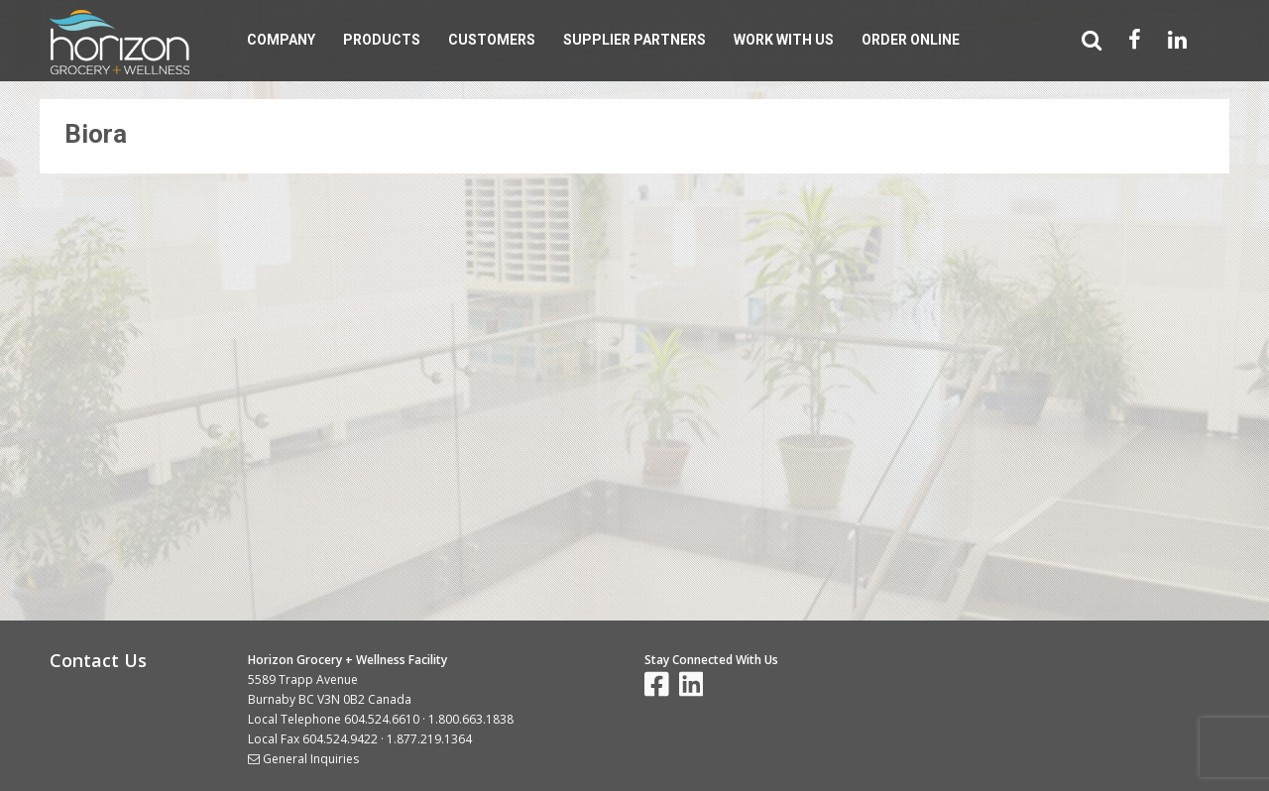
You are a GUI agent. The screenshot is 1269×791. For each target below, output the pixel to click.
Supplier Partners (634, 40)
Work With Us (784, 40)
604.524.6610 (381, 719)
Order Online (911, 40)
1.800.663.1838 (471, 719)
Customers (491, 40)
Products (381, 40)
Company (281, 40)
